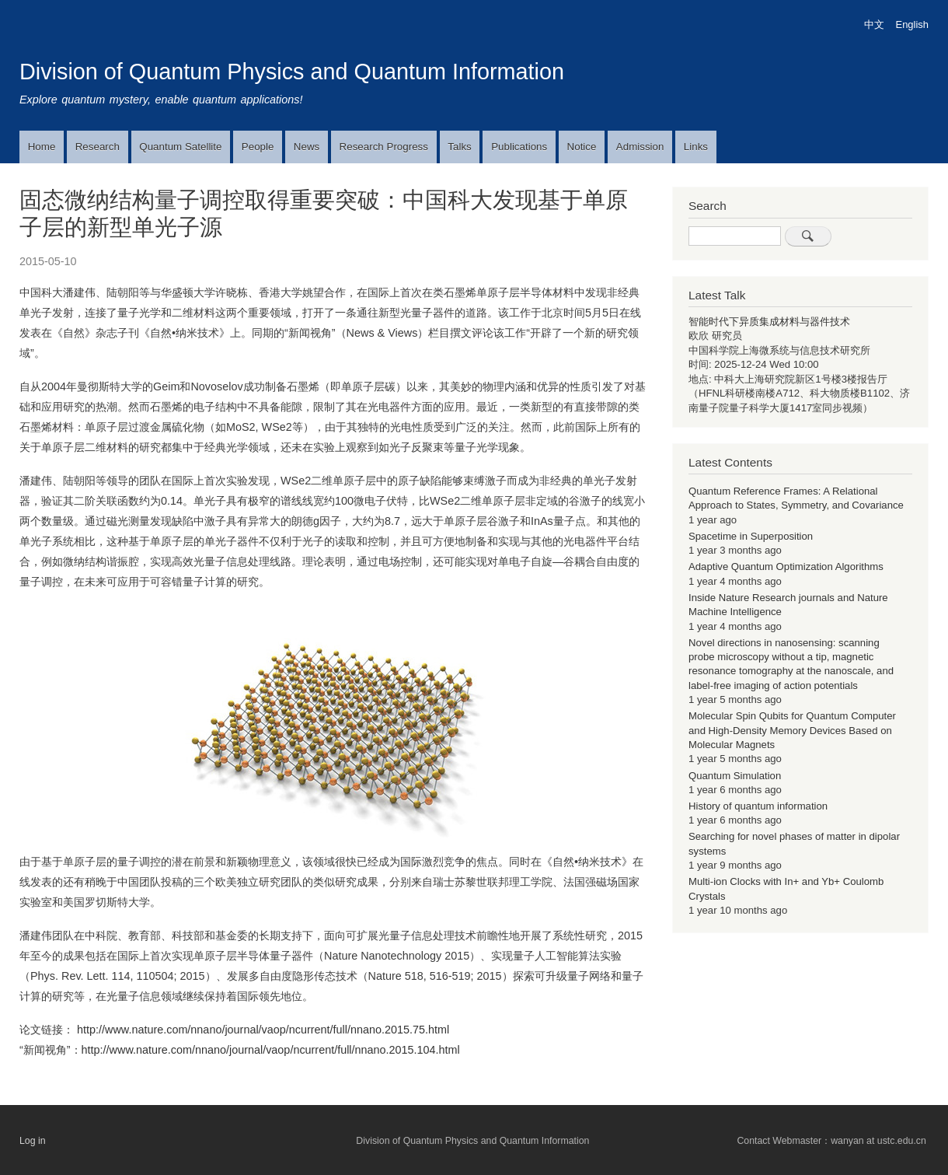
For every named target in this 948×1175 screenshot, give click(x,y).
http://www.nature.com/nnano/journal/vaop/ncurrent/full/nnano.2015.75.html (263, 1029)
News (306, 146)
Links (696, 146)
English (912, 24)
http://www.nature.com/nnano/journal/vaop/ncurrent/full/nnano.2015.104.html (271, 1050)
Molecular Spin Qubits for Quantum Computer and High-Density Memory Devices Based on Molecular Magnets (792, 730)
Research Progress (384, 146)
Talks (459, 146)
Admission (640, 146)
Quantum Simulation (734, 776)
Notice (582, 146)
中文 (874, 24)
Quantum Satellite (180, 146)
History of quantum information (758, 806)
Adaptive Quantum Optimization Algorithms (786, 566)
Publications (519, 146)
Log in (32, 1140)
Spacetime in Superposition (750, 536)
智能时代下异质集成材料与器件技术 (769, 321)
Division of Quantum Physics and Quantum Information (291, 71)
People (258, 146)
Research (97, 146)
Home (42, 146)
